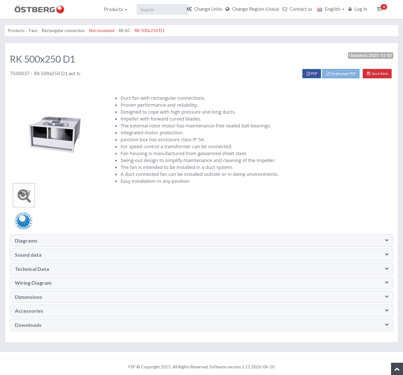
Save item (377, 73)
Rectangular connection (63, 30)
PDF (312, 73)
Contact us (298, 9)
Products (115, 9)
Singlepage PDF (341, 73)
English (330, 9)
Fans (33, 30)
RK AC (124, 30)
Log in (358, 9)
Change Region (253, 9)
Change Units (205, 9)
